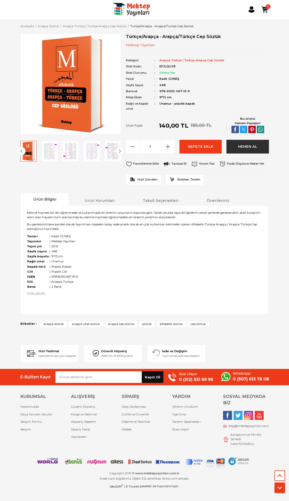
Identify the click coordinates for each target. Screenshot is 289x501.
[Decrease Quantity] (133, 146)
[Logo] (131, 9)
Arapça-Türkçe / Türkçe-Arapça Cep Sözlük (194, 60)
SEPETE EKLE (201, 146)
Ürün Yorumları (99, 211)
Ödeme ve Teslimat (136, 433)
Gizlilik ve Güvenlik (135, 425)
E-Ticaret (132, 497)
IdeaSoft (116, 497)
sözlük (147, 335)
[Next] (120, 151)
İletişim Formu (31, 433)
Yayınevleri (79, 448)
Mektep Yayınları (140, 45)
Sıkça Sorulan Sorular (36, 425)
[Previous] (21, 151)
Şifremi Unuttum (185, 418)
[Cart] (264, 9)
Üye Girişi (179, 425)
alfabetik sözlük (171, 335)
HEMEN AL (248, 146)
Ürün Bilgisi (44, 210)
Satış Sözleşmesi (134, 418)
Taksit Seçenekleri (160, 211)
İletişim (25, 440)
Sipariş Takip (80, 440)
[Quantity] (150, 146)
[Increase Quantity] (168, 146)
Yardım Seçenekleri (186, 433)
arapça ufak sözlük (86, 335)
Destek (127, 440)
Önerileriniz (218, 211)
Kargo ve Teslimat (84, 425)
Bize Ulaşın (180, 440)
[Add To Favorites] (143, 164)
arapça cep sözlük (121, 335)
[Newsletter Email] (109, 388)
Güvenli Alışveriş (83, 418)
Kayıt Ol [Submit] (152, 388)
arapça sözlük (53, 335)
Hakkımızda (29, 418)
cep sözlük (198, 335)
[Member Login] (251, 9)
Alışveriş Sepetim (83, 433)
